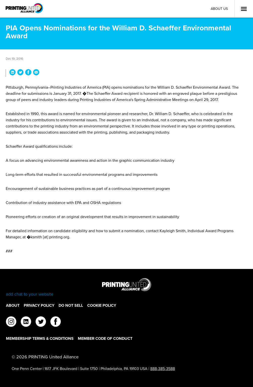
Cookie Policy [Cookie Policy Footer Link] (101, 305)
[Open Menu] (244, 9)
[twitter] (41, 322)
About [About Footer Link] (13, 305)
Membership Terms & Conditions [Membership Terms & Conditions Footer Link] (40, 338)
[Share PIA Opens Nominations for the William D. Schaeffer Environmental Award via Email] (36, 73)
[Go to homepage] (126, 287)
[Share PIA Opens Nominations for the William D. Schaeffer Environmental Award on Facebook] (28, 73)
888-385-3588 (162, 368)
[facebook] (55, 322)
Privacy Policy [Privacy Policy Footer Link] (39, 305)
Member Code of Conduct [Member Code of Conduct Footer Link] (105, 338)
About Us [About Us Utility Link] (219, 9)
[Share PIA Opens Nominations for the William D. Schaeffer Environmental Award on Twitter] (20, 73)
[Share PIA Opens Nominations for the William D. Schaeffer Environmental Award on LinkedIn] (12, 73)
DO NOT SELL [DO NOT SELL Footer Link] (71, 305)
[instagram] (11, 322)
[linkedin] (26, 322)
